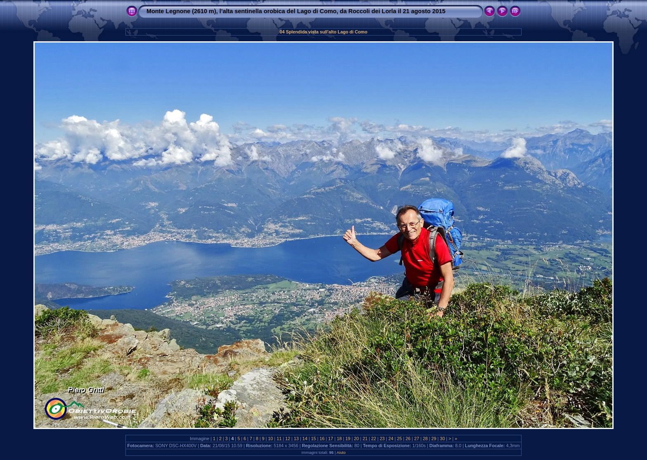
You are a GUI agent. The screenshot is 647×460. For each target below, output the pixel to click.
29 (433, 438)
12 (287, 438)
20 (356, 438)
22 (374, 438)
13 (296, 438)
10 (270, 438)
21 (365, 438)
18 (339, 438)
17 (330, 438)
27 (416, 438)
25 (399, 438)
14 (305, 438)
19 (348, 438)
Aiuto (341, 452)
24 (390, 438)
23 (382, 438)
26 (408, 438)
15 (313, 438)
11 (279, 438)
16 (322, 438)
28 (425, 438)
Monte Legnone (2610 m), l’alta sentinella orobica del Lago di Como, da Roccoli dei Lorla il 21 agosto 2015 (296, 11)
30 (442, 438)
